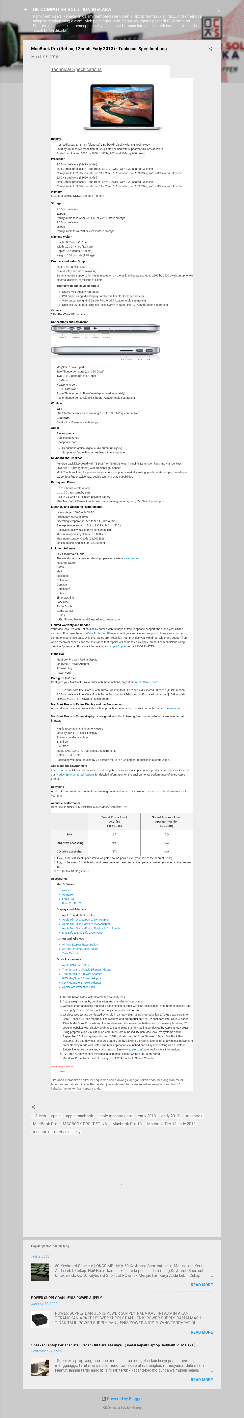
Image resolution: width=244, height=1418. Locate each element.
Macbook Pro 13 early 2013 (171, 1123)
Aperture (67, 894)
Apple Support (118, 646)
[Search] (218, 11)
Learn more (131, 558)
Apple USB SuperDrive (76, 965)
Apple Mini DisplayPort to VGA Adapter (86, 923)
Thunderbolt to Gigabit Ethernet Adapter (86, 969)
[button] (210, 49)
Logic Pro (68, 899)
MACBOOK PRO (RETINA (85, 1123)
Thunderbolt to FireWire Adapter (82, 973)
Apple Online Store (146, 682)
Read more (202, 1285)
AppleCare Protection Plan (96, 633)
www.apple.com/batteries (137, 1049)
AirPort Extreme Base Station (80, 948)
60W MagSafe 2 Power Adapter (81, 978)
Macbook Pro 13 (127, 1123)
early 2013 (147, 1116)
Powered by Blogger (122, 1398)
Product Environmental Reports (75, 774)
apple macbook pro (115, 1116)
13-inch (39, 1116)
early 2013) (171, 1116)
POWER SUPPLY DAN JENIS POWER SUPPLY (66, 1298)
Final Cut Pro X (71, 903)
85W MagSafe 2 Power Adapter (81, 982)
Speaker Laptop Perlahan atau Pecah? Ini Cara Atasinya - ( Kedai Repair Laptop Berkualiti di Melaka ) (113, 1345)
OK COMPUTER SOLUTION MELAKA (72, 9)
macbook (194, 1116)
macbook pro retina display (56, 1131)
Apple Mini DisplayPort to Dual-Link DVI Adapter (92, 928)
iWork (65, 890)
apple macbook (79, 1116)
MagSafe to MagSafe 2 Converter (83, 932)
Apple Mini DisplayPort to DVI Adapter (85, 919)
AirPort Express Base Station (80, 944)
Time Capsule (70, 953)
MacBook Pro (45, 1123)
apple (56, 1116)
